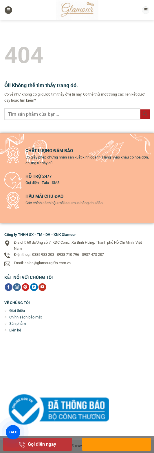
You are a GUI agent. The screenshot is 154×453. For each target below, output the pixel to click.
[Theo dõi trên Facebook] (8, 287)
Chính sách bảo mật (25, 317)
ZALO (12, 432)
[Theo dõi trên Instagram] (17, 287)
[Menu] (8, 10)
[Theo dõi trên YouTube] (42, 287)
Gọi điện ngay (37, 444)
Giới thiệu (17, 310)
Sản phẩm (17, 323)
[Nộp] (145, 114)
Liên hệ (15, 330)
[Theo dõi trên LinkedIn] (34, 287)
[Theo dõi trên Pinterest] (26, 287)
